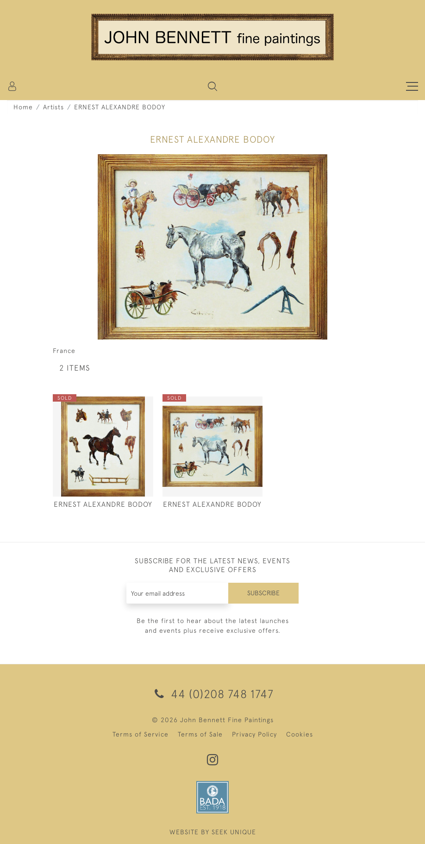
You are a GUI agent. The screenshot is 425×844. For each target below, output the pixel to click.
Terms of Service (140, 734)
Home (23, 107)
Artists (53, 107)
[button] (212, 86)
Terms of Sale (200, 734)
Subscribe (263, 593)
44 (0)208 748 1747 (212, 693)
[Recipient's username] (177, 593)
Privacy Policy (254, 734)
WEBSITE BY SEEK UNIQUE (212, 832)
